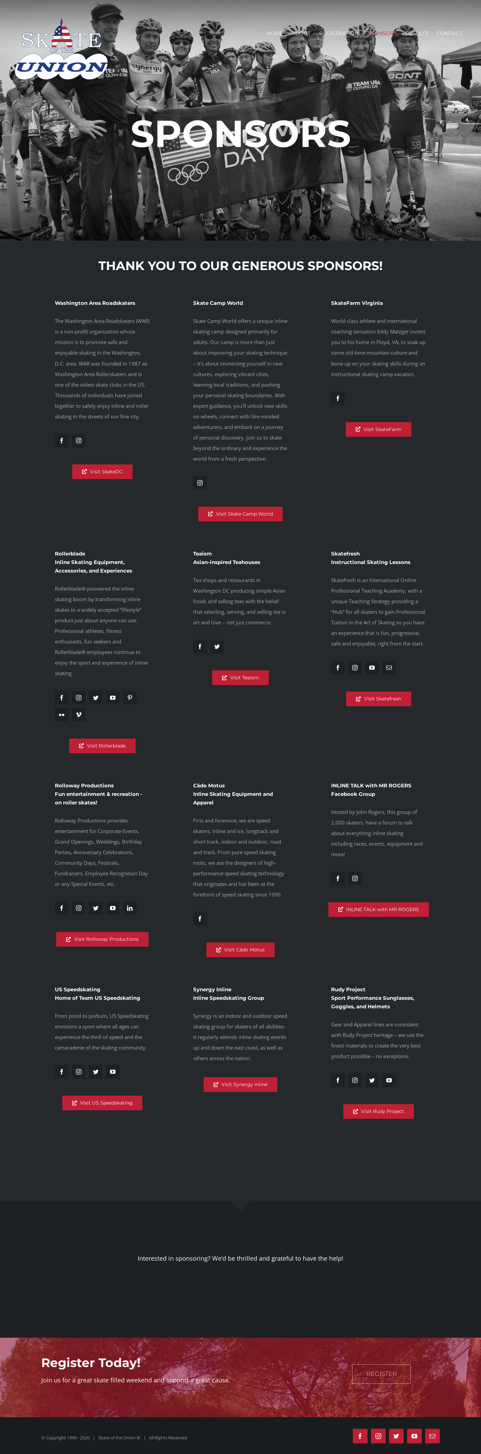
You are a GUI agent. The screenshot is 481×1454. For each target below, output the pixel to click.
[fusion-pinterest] (130, 697)
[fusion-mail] (389, 667)
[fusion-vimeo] (79, 715)
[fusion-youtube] (113, 697)
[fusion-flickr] (61, 715)
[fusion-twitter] (96, 697)
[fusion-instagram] (79, 440)
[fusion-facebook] (61, 440)
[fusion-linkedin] (130, 908)
